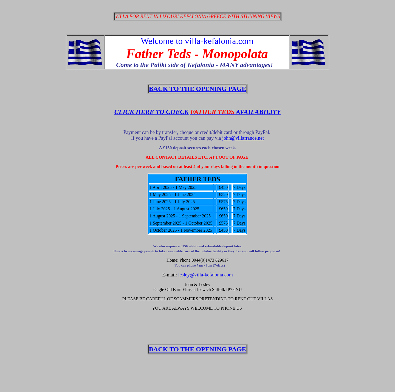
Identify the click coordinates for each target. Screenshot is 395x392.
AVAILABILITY (235, 111)
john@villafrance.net (243, 138)
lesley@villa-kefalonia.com (205, 275)
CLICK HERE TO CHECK (151, 111)
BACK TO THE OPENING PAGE (197, 88)
